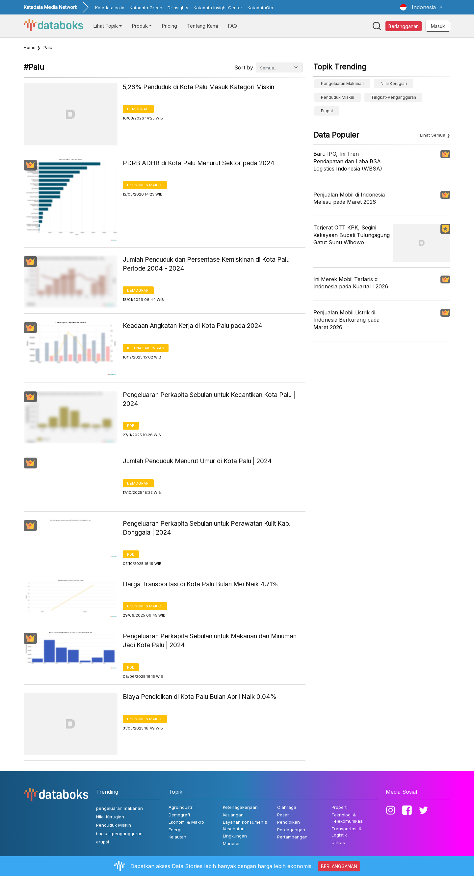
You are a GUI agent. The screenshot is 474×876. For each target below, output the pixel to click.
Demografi (138, 109)
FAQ (232, 26)
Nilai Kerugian (394, 83)
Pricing (169, 26)
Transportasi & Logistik (346, 832)
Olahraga (286, 807)
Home (30, 47)
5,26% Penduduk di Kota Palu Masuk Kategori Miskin (198, 87)
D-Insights (178, 7)
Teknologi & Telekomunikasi (347, 818)
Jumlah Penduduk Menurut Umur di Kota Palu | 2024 (197, 461)
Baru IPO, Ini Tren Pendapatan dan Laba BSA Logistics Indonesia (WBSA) (347, 161)
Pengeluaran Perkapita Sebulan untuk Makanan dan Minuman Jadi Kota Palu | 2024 (210, 640)
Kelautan (177, 836)
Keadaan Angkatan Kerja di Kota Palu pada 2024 (192, 326)
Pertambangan (292, 836)
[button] (421, 7)
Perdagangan (291, 829)
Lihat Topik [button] (105, 26)
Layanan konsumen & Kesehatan (245, 825)
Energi (175, 829)
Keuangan (233, 814)
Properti (339, 807)
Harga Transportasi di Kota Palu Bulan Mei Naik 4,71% (200, 584)
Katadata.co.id (109, 7)
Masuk (438, 26)
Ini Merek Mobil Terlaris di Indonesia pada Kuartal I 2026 (350, 283)
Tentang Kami (202, 26)
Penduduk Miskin (337, 97)
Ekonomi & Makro (145, 185)
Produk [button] (140, 26)
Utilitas (338, 842)
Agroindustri (181, 807)
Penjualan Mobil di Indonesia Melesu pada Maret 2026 (349, 198)
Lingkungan (235, 835)
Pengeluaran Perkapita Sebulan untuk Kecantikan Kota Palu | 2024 (209, 399)
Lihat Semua (432, 135)
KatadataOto (260, 7)
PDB (131, 425)
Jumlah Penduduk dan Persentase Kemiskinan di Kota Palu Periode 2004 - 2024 (206, 264)
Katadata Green (146, 7)
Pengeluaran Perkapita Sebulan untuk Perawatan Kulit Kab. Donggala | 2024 (207, 528)
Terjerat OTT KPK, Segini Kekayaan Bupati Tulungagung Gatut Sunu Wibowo (351, 235)
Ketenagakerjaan (145, 348)
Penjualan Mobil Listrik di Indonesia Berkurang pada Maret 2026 (346, 320)
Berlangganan (403, 26)
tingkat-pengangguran (393, 97)
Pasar (283, 814)
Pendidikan (288, 822)
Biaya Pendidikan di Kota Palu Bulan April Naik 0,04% (199, 697)
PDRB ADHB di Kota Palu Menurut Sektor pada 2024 (199, 163)
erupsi (327, 110)
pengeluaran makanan (342, 83)
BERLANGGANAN (339, 866)
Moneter (231, 843)
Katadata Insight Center (218, 7)
